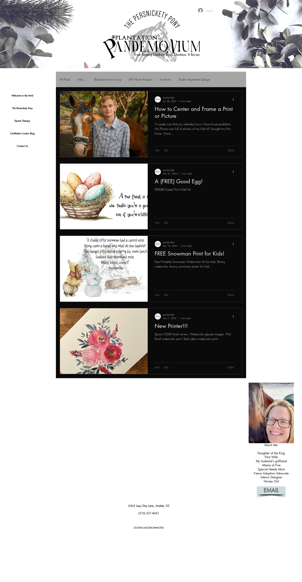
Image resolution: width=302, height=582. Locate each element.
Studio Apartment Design (194, 79)
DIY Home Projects (141, 79)
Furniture (165, 79)
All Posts (65, 79)
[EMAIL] (271, 490)
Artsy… (82, 79)
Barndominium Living (107, 79)
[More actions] (234, 99)
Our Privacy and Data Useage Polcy (149, 527)
